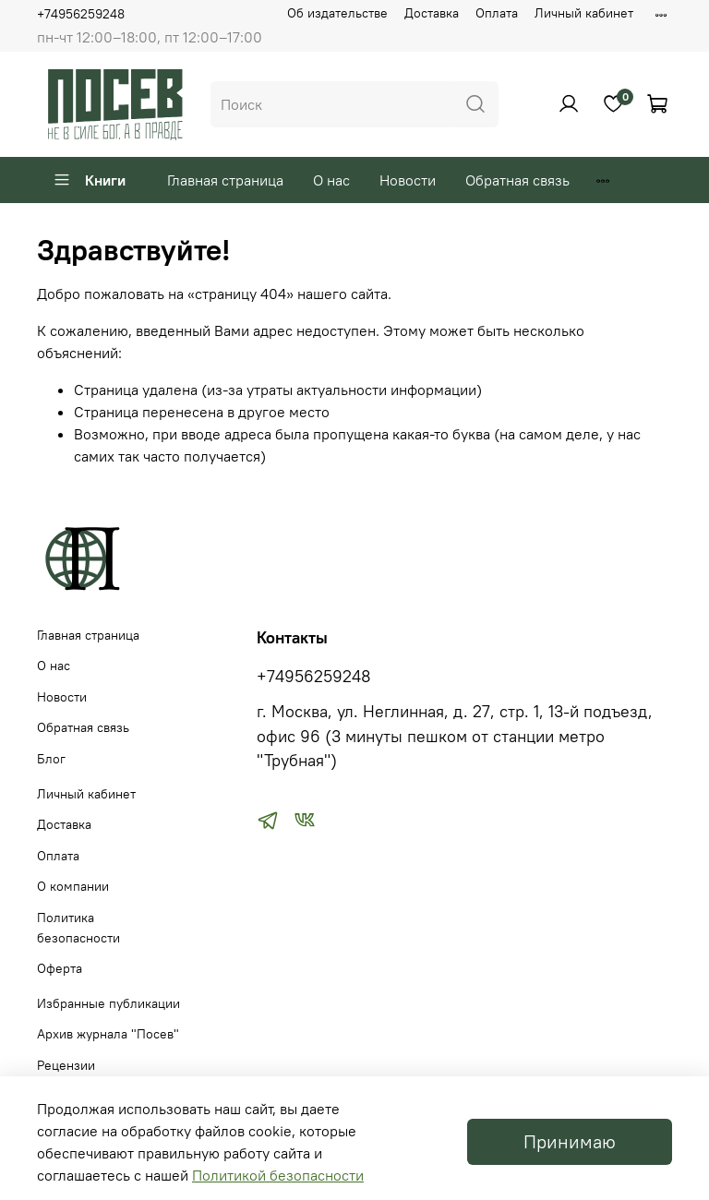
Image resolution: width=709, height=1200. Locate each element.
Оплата (496, 13)
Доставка (431, 13)
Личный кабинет (584, 13)
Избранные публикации (108, 1003)
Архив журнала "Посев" (108, 1034)
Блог (51, 758)
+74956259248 (81, 14)
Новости (407, 180)
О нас (331, 180)
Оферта (59, 968)
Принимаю (569, 1141)
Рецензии (66, 1065)
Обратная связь (517, 180)
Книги (89, 180)
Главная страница (225, 180)
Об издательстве (337, 13)
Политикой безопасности (278, 1175)
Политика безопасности (78, 927)
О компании (73, 886)
